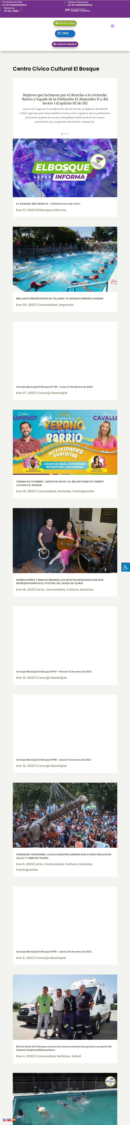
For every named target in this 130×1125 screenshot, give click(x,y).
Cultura (72, 589)
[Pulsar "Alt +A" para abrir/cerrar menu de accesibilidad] (125, 567)
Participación (83, 491)
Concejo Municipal (52, 393)
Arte (40, 589)
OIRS (65, 33)
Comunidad (47, 305)
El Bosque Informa (51, 210)
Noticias (64, 491)
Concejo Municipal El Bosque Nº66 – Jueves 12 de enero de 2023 (53, 759)
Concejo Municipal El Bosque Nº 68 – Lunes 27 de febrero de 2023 (54, 386)
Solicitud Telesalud (66, 44)
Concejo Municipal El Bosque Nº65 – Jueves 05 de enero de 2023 (54, 951)
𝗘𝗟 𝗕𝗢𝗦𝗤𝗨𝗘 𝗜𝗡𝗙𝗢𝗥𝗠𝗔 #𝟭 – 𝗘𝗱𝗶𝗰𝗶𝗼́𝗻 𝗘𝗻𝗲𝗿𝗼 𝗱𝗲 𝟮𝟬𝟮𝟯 (48, 203)
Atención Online (66, 23)
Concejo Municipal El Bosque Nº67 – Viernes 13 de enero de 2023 (54, 671)
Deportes (66, 305)
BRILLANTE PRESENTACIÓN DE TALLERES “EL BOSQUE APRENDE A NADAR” (60, 298)
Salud (76, 1056)
